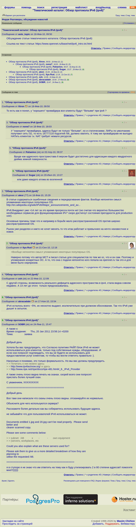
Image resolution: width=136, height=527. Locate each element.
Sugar (63, 69)
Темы (112, 481)
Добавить (98, 523)
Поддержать (112, 523)
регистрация (59, 7)
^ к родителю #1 (93, 141)
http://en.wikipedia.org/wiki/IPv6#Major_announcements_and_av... (43, 205)
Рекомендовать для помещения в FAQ (79, 481)
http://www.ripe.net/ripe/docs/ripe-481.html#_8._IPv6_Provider (45, 369)
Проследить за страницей (17, 523)
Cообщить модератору (123, 48)
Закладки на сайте (13, 521)
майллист (81, 7)
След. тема (131, 481)
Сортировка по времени (118, 92)
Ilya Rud (50, 74)
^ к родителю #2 (93, 267)
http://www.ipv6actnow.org (25, 366)
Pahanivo (58, 66)
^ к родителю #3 (93, 163)
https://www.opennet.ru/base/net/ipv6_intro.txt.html (63, 43)
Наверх (106, 115)
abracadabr (45, 79)
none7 (49, 64)
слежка (122, 7)
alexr (41, 72)
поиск (40, 7)
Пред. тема (120, 481)
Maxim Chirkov (126, 521)
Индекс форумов (102, 481)
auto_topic (24, 34)
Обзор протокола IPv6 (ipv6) (23, 61)
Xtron (42, 61)
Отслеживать (129, 23)
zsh (41, 77)
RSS (133, 92)
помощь (26, 7)
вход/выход (103, 7)
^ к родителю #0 (93, 115)
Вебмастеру (128, 523)
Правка (106, 48)
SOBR (42, 82)
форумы (9, 7)
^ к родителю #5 (93, 184)
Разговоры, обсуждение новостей (29, 19)
